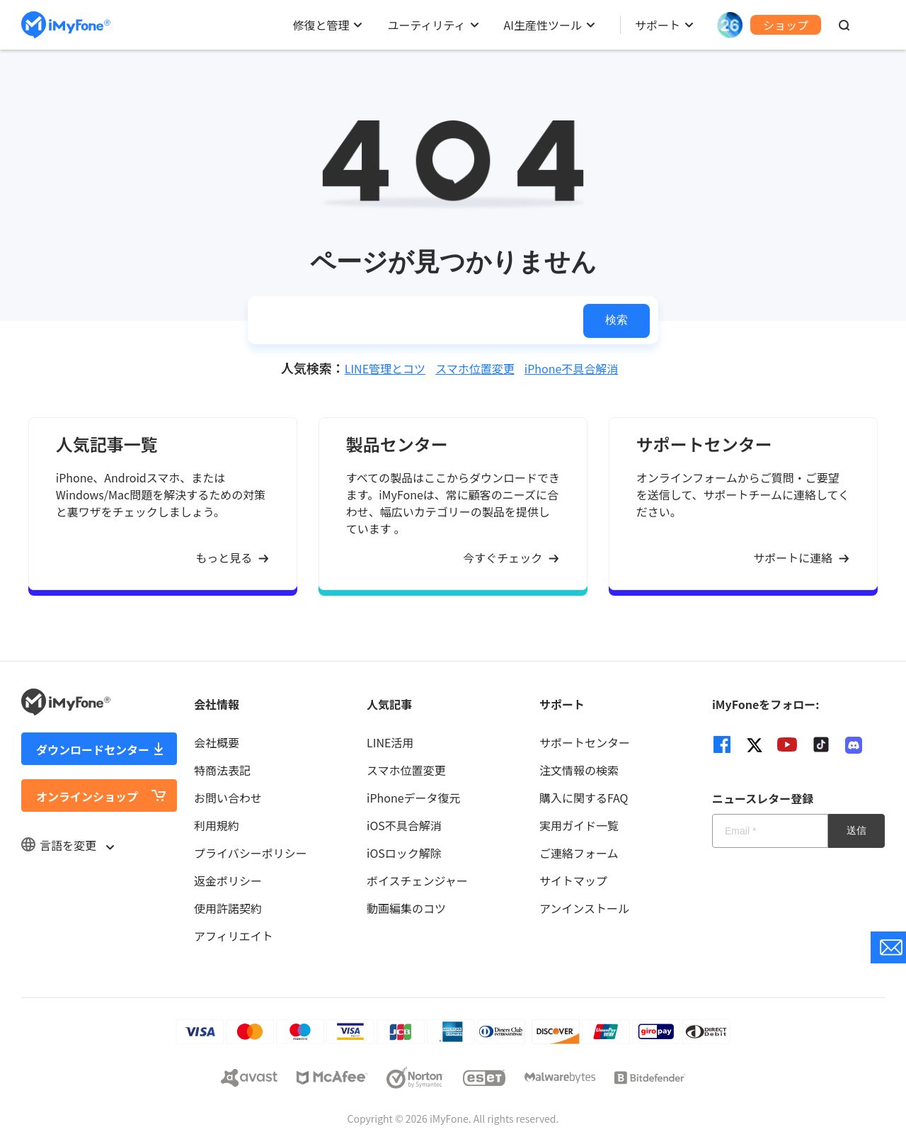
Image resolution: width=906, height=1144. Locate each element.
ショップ (785, 24)
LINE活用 (390, 742)
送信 (856, 830)
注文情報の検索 (579, 769)
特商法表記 (222, 769)
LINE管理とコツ (385, 368)
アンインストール (584, 908)
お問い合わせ (228, 797)
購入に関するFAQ (584, 797)
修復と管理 (320, 24)
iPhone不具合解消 (571, 368)
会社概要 (216, 742)
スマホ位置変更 (475, 368)
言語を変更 (67, 845)
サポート (657, 24)
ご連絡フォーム (579, 852)
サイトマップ (573, 880)
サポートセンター (584, 742)
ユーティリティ (426, 24)
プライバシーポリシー (250, 852)
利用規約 (216, 825)
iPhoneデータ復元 (414, 797)
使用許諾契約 (228, 908)
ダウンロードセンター (92, 749)
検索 (616, 320)
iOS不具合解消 (404, 825)
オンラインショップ (87, 796)
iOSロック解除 (404, 852)
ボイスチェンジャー (417, 880)
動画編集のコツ (406, 908)
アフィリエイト (233, 935)
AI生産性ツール (543, 24)
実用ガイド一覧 (579, 825)
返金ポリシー (228, 880)
